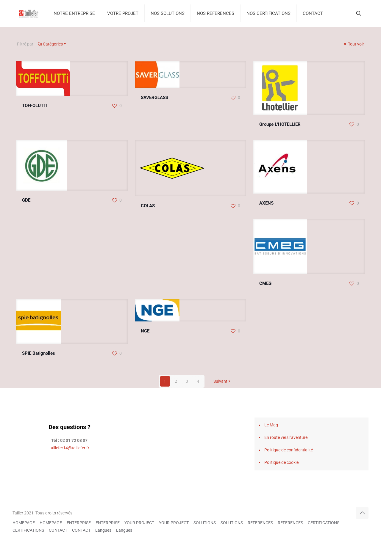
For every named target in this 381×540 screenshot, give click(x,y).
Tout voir (353, 44)
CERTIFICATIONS (323, 522)
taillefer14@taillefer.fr (69, 447)
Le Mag (271, 425)
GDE (26, 200)
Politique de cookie (281, 462)
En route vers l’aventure (285, 437)
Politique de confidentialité (288, 450)
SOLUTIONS (204, 522)
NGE (145, 331)
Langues (103, 530)
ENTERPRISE (79, 522)
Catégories (52, 44)
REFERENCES (260, 522)
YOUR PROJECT (139, 522)
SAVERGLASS (154, 97)
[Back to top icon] (362, 513)
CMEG (265, 283)
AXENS (266, 203)
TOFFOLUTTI (34, 105)
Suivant (222, 381)
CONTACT (58, 530)
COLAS (148, 205)
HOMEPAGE (24, 522)
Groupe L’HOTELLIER (280, 124)
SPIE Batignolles (38, 353)
